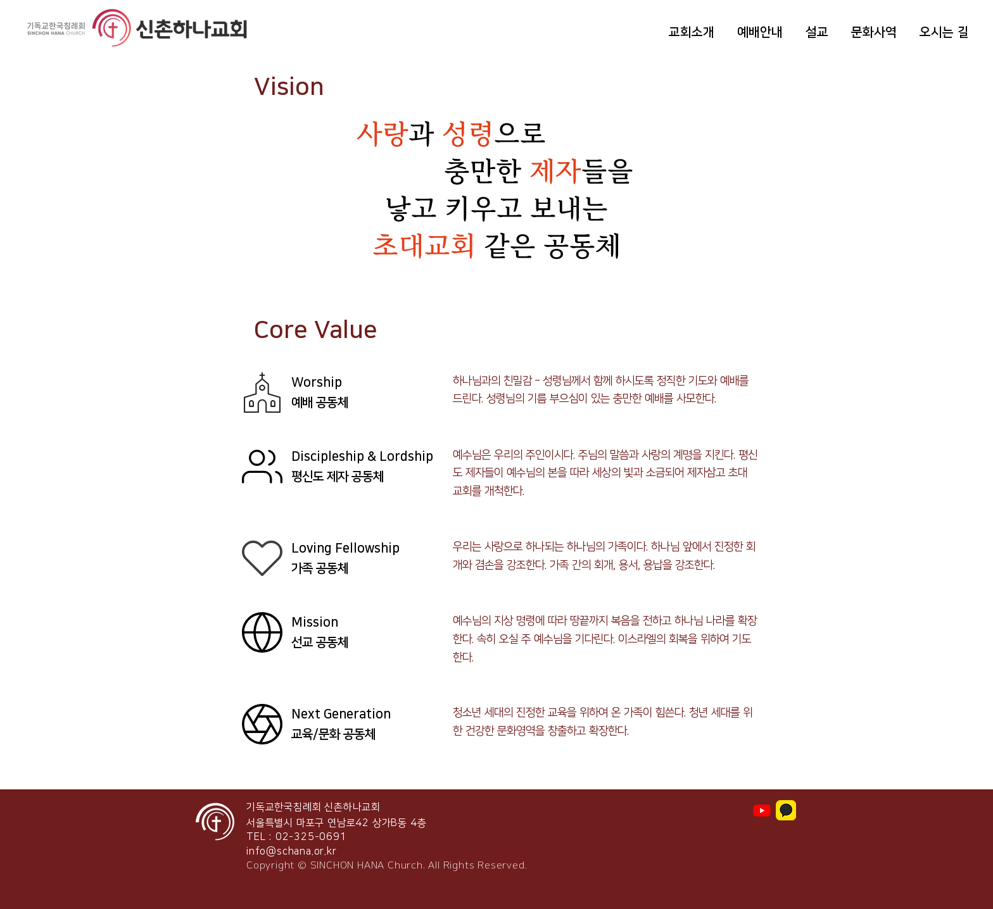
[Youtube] (762, 810)
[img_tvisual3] (786, 810)
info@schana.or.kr (291, 851)
